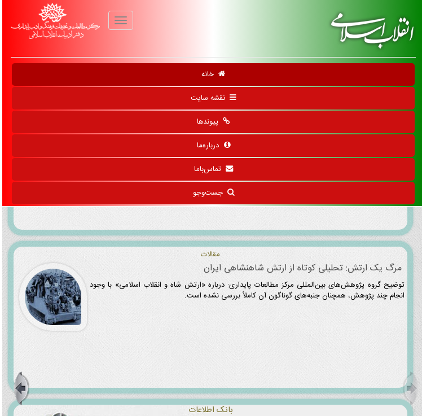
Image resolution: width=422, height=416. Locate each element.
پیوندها (211, 122)
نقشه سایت (211, 98)
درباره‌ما (211, 145)
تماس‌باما (211, 169)
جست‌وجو (211, 193)
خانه (211, 74)
